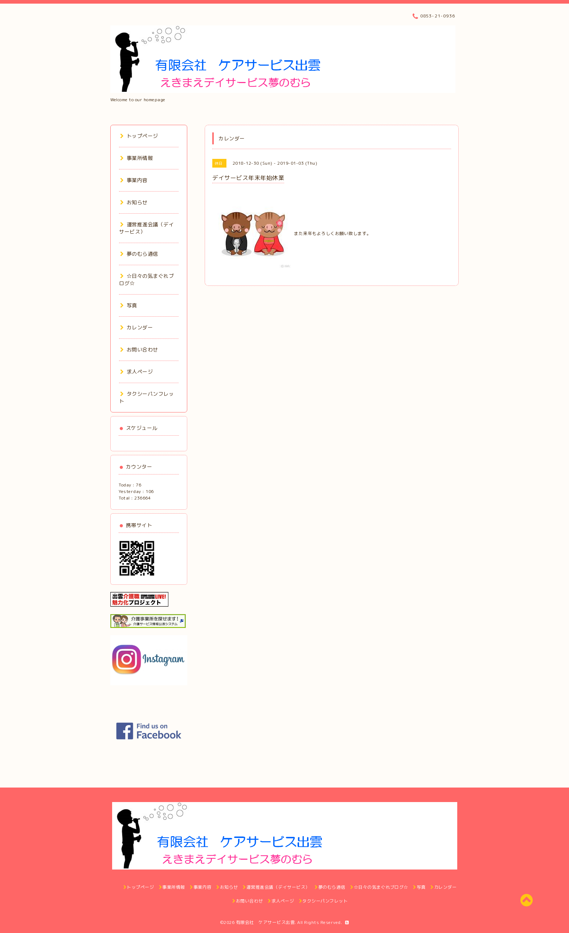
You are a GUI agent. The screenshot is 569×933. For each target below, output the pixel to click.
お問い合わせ (139, 349)
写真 (128, 305)
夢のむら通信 (139, 253)
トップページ (139, 135)
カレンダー (136, 327)
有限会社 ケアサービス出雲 (265, 922)
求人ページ (136, 371)
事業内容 (134, 180)
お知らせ (134, 202)
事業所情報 (136, 158)
